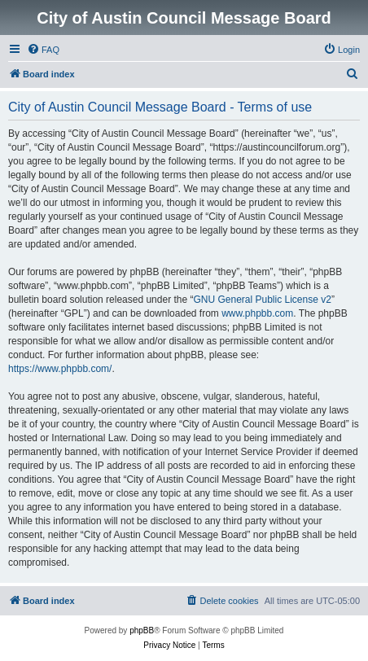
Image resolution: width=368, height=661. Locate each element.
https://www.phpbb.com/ (60, 368)
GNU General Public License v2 (262, 299)
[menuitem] (43, 49)
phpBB (141, 630)
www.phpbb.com (257, 313)
